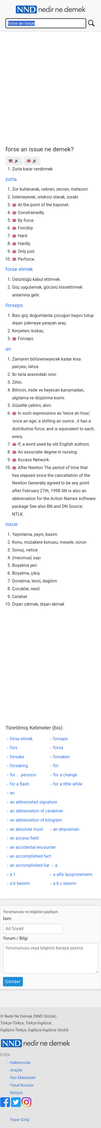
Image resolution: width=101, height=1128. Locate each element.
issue (11, 524)
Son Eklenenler (23, 1077)
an (8, 349)
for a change (65, 774)
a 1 (13, 874)
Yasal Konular (22, 1085)
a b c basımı (64, 883)
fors (14, 747)
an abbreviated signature (33, 802)
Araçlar (16, 1070)
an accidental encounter (33, 847)
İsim (7, 918)
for (55, 765)
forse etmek (19, 269)
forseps (14, 305)
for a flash (19, 784)
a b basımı (20, 883)
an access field (24, 838)
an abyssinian (66, 829)
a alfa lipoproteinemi (72, 874)
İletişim (16, 1093)
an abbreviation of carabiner (36, 810)
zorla (11, 179)
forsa (58, 747)
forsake (17, 756)
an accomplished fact (30, 856)
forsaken (61, 756)
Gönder (13, 981)
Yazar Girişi (20, 1119)
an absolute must (26, 829)
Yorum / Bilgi (15, 938)
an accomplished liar (30, 865)
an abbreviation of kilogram (36, 820)
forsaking (19, 765)
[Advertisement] (50, 87)
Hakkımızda (20, 1062)
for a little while (67, 784)
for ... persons (23, 774)
